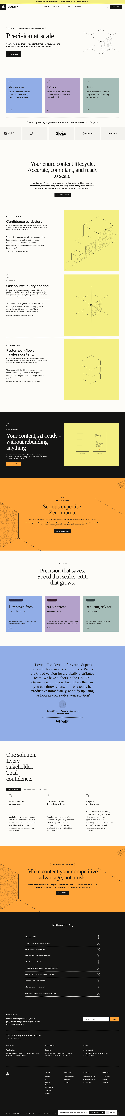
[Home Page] (10, 7)
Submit (114, 1019)
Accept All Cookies (97, 1112)
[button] (122, 2)
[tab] (13, 789)
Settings (112, 1112)
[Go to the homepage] (7, 1074)
